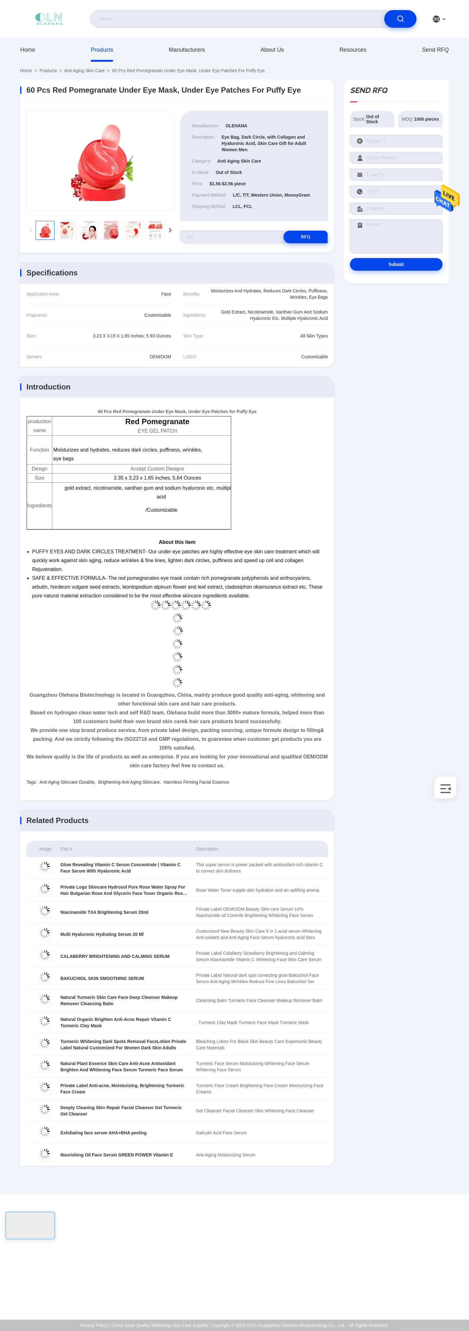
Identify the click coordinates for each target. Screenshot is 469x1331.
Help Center (422, 1296)
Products (102, 50)
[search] (400, 19)
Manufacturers (187, 50)
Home (27, 50)
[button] (170, 230)
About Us (272, 50)
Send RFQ (435, 50)
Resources (353, 50)
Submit (396, 264)
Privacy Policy (424, 1282)
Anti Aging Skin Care (84, 70)
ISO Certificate (424, 1255)
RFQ (305, 236)
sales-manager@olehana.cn (60, 1262)
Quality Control (425, 1268)
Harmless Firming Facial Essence (196, 782)
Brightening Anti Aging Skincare (129, 782)
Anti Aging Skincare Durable (66, 782)
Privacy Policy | (95, 1325)
